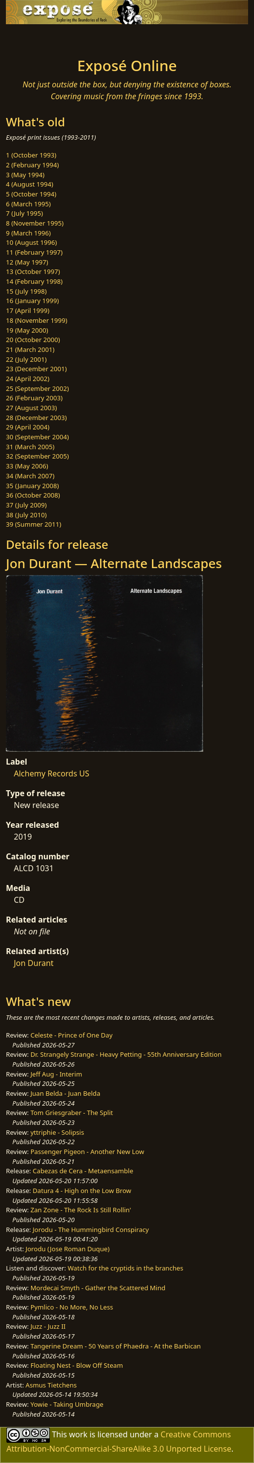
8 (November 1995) (35, 223)
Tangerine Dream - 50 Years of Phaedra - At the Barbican (116, 1346)
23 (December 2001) (36, 368)
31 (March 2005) (30, 446)
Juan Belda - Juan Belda (66, 1093)
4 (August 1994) (29, 184)
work (78, 1434)
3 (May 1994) (25, 174)
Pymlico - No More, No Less (72, 1307)
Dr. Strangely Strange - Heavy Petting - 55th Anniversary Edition (126, 1054)
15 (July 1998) (26, 291)
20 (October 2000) (33, 339)
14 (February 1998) (34, 281)
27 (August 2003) (31, 407)
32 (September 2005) (37, 456)
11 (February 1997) (34, 252)
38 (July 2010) (26, 514)
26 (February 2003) (34, 397)
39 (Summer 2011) (33, 524)
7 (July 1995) (24, 213)
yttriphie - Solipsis (57, 1132)
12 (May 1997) (27, 262)
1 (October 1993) (31, 155)
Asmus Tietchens (51, 1385)
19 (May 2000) (27, 330)
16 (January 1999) (32, 300)
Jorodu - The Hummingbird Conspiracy (90, 1229)
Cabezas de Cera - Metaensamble (83, 1170)
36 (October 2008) (33, 495)
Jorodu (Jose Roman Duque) (67, 1248)
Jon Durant (34, 963)
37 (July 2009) (26, 504)
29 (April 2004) (27, 427)
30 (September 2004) (37, 436)
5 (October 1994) (31, 194)
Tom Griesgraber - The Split (72, 1112)
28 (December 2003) (36, 417)
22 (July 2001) (26, 359)
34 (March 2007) (30, 475)
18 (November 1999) (37, 320)
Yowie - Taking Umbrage (67, 1404)
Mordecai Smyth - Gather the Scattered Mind (98, 1287)
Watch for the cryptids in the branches (125, 1268)
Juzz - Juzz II (48, 1326)
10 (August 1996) (31, 242)
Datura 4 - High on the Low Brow (82, 1190)
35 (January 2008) (32, 485)
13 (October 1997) (33, 271)
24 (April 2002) (27, 378)
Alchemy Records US (51, 773)
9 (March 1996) (28, 233)
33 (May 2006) (27, 466)
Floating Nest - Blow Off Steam (77, 1365)
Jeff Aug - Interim (56, 1074)
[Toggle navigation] (31, 38)
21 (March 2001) (30, 349)
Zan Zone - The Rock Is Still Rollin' (81, 1209)
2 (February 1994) (32, 164)
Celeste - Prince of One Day (71, 1035)
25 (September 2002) (37, 388)
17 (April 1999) (27, 310)
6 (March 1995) (28, 203)
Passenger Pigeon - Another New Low (88, 1151)
